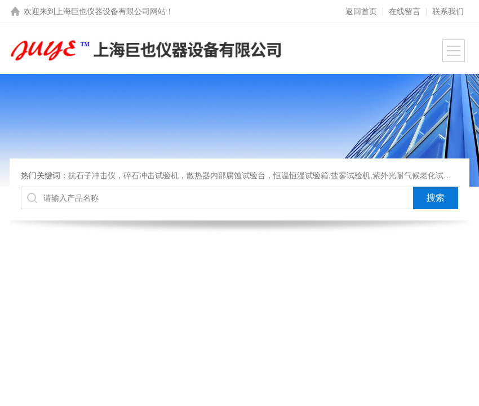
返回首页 (361, 11)
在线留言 (404, 11)
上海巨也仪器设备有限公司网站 (110, 11)
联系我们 (448, 11)
